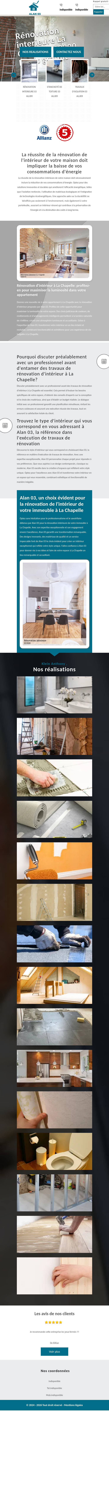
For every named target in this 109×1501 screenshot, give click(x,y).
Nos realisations (35, 52)
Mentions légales (73, 1405)
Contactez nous (68, 52)
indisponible (66, 7)
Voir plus (54, 1352)
